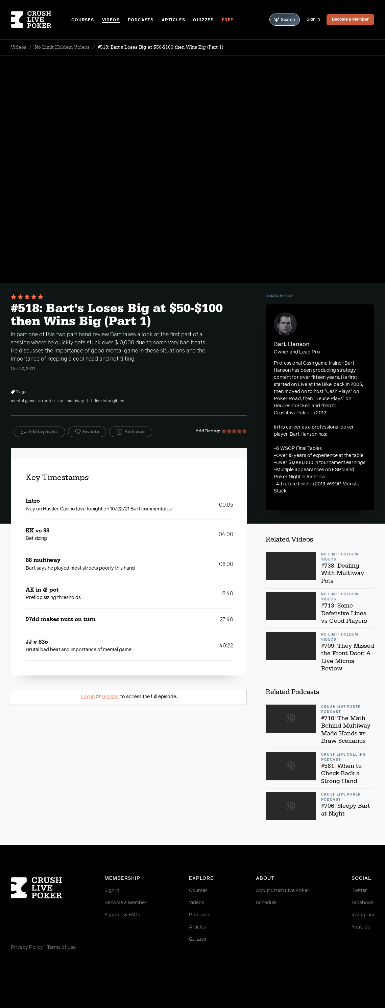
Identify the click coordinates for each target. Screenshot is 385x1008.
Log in (88, 696)
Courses (82, 20)
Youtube (361, 927)
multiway (75, 401)
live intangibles (109, 401)
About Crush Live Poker (282, 890)
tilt (89, 401)
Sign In (313, 20)
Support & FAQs (122, 915)
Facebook (363, 902)
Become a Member (350, 20)
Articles (173, 20)
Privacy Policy (27, 947)
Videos (111, 20)
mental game (23, 401)
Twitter (359, 890)
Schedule (266, 902)
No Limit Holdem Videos (62, 47)
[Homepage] (41, 19)
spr (60, 401)
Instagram (363, 915)
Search (284, 19)
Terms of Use (61, 947)
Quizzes (203, 20)
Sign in (111, 890)
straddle (46, 401)
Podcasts (140, 20)
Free (228, 20)
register (110, 696)
